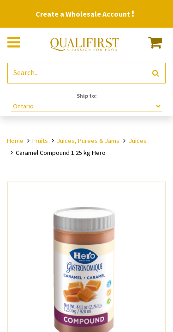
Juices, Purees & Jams (88, 140)
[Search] (155, 73)
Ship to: (87, 95)
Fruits (40, 140)
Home (15, 140)
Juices (138, 140)
